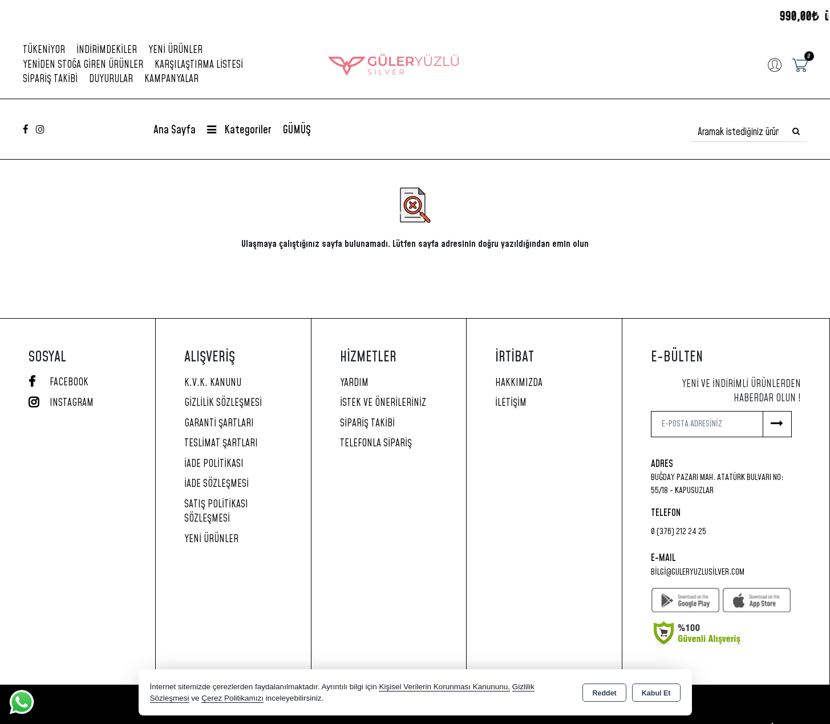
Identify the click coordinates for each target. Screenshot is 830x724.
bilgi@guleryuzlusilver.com (697, 572)
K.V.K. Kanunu (212, 383)
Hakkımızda (518, 383)
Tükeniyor (44, 50)
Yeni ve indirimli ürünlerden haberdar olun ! (741, 391)
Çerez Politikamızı (232, 698)
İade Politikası (214, 464)
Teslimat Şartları (221, 443)
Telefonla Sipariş (376, 443)
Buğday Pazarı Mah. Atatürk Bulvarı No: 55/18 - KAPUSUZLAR (717, 484)
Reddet (604, 693)
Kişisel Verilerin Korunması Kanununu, (444, 686)
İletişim (511, 403)
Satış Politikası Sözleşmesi (216, 512)
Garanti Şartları (219, 423)
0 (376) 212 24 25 (678, 532)
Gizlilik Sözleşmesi (223, 403)
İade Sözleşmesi (216, 484)
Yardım (354, 383)
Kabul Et (656, 693)
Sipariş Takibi (50, 79)
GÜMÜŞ (297, 130)
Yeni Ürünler (211, 539)
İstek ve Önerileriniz (383, 403)
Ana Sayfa (174, 130)
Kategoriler (239, 130)
